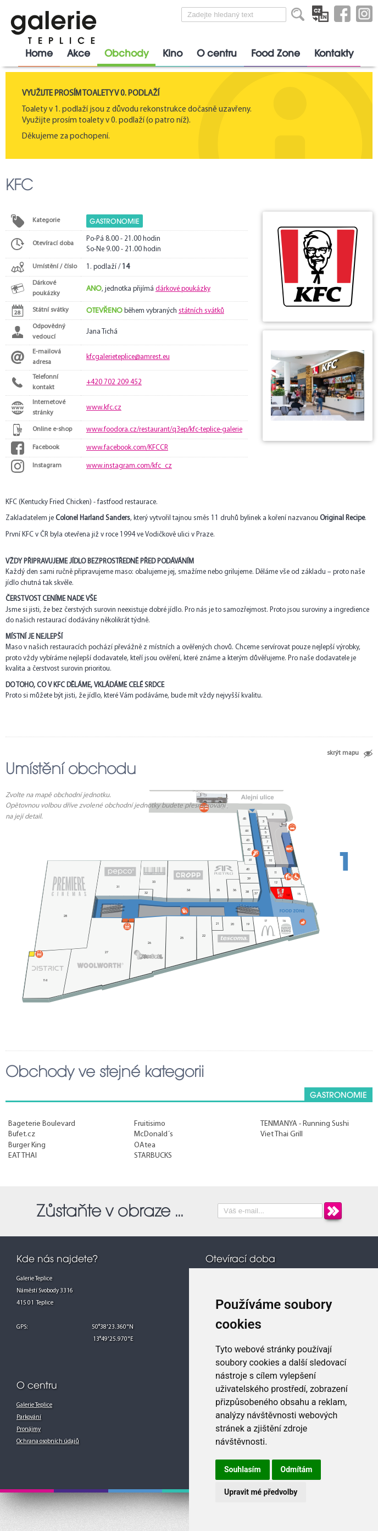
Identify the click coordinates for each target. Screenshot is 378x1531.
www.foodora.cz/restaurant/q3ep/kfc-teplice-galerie (164, 429)
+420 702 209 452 (114, 382)
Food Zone (275, 53)
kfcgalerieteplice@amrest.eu (128, 357)
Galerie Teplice (34, 1405)
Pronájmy (28, 1430)
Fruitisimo (149, 1124)
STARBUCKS (153, 1156)
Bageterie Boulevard (41, 1124)
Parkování (28, 1417)
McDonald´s (153, 1134)
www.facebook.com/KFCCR (127, 447)
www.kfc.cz (103, 407)
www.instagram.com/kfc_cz (129, 465)
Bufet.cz (21, 1134)
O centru (217, 53)
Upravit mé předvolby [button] (260, 1492)
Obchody (126, 53)
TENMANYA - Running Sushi (304, 1124)
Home (39, 53)
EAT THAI (22, 1156)
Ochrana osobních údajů (47, 1442)
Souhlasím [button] (242, 1469)
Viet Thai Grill (281, 1134)
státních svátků (201, 310)
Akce (78, 53)
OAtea (144, 1145)
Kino (172, 53)
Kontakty (333, 53)
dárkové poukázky (182, 288)
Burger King (27, 1145)
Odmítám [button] (297, 1469)
